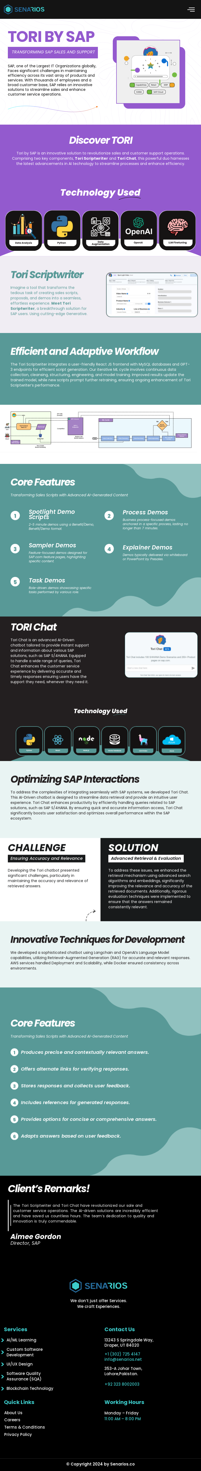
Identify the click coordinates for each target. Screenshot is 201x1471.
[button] (191, 9)
